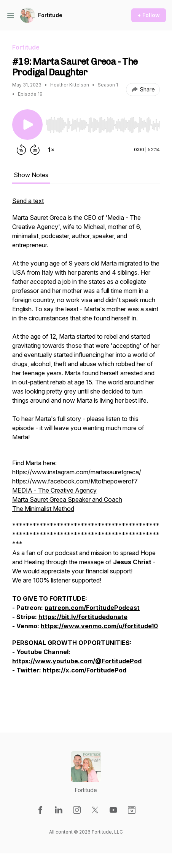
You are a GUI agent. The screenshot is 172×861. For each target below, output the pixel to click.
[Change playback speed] (51, 149)
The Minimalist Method (43, 508)
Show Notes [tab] (31, 175)
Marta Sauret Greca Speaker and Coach (67, 499)
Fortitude (50, 15)
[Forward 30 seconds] (35, 149)
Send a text (28, 201)
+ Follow (148, 15)
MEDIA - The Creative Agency (54, 490)
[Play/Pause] (27, 124)
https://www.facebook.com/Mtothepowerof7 (75, 481)
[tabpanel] (86, 452)
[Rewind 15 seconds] (21, 149)
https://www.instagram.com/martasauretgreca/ (76, 472)
